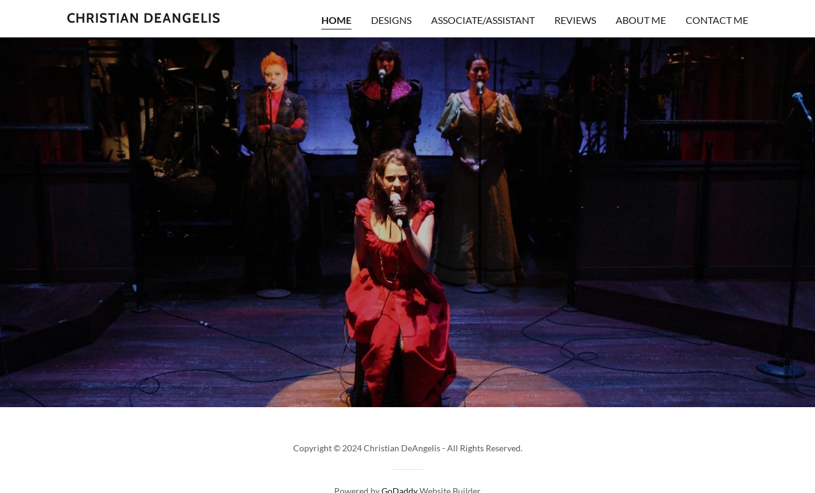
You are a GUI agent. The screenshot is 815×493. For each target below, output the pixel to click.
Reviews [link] (575, 20)
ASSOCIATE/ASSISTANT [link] (483, 20)
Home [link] (336, 20)
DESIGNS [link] (391, 20)
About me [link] (641, 20)
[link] (144, 19)
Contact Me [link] (717, 20)
